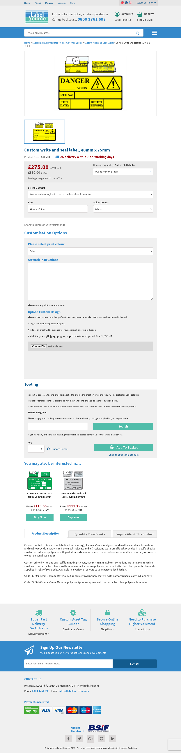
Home (27, 2)
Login (118, 20)
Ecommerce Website (105, 747)
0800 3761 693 (92, 19)
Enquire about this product (124, 454)
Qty (30, 442)
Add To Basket (124, 447)
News (72, 2)
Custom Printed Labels (71, 42)
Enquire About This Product (135, 534)
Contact (61, 2)
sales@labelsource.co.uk (73, 691)
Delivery (49, 2)
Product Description (45, 533)
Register (126, 20)
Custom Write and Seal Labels (99, 42)
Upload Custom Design (44, 312)
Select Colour (101, 202)
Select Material (36, 187)
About (38, 2)
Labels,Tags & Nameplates (45, 42)
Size (30, 202)
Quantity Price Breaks (123, 171)
